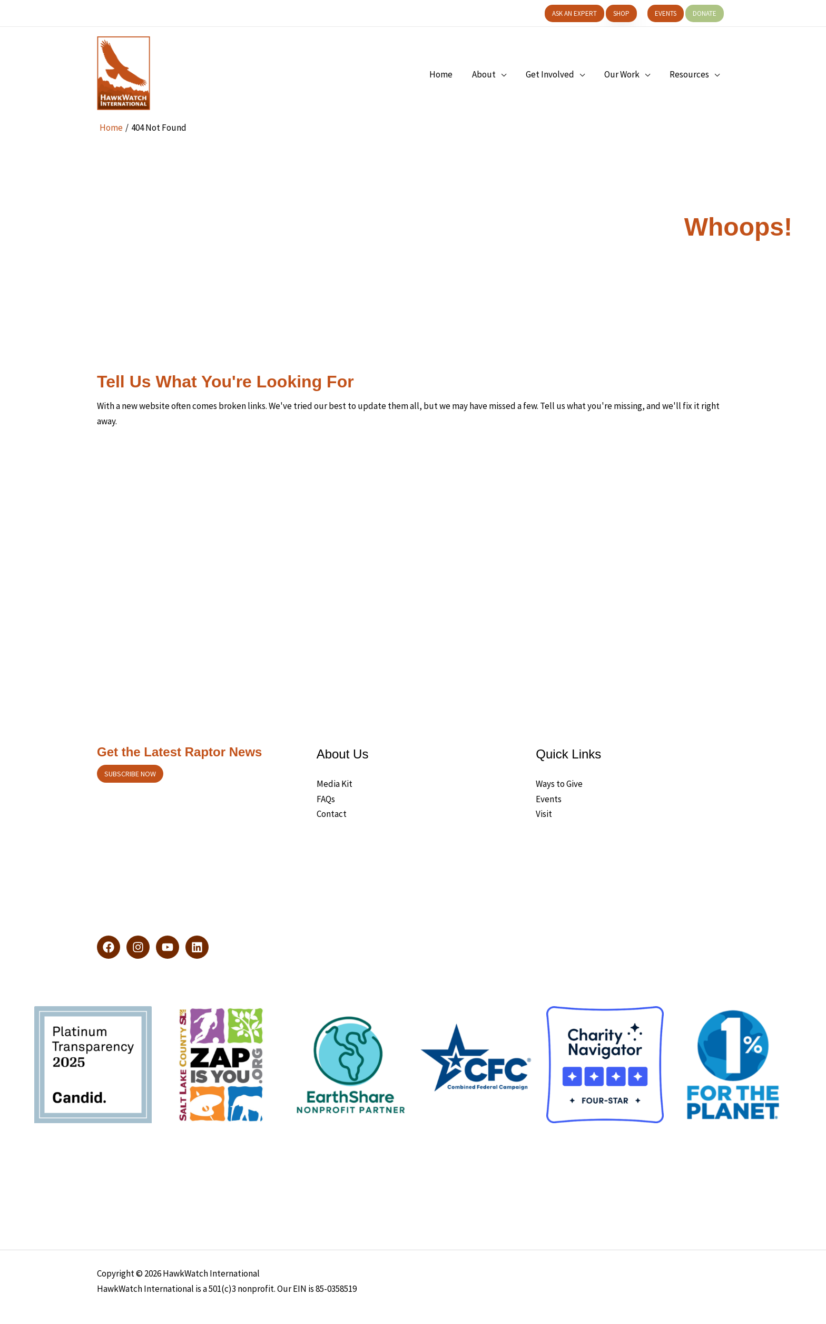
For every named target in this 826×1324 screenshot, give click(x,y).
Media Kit (334, 784)
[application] (506, 74)
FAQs (326, 799)
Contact (332, 814)
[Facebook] (108, 947)
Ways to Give (559, 784)
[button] (574, 13)
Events (549, 799)
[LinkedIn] (197, 947)
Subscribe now (130, 773)
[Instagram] (138, 947)
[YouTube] (167, 947)
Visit (544, 814)
